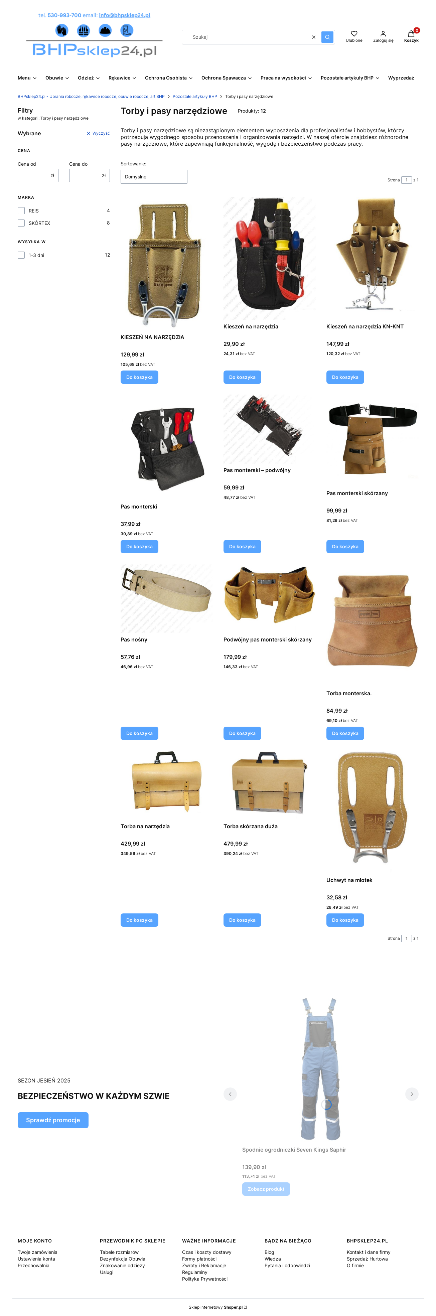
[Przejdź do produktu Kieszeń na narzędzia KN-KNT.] (372, 258)
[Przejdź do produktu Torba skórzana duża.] (270, 785)
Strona (394, 179)
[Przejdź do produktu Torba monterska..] (372, 625)
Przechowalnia (33, 1265)
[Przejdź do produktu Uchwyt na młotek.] (372, 812)
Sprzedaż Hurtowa (367, 1259)
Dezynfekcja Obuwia (122, 1259)
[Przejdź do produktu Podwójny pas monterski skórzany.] (270, 598)
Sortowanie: (133, 163)
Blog (269, 1252)
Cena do (78, 164)
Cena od (27, 164)
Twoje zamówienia (37, 1252)
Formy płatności (199, 1259)
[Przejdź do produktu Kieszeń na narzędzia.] (270, 258)
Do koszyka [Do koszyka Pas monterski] (139, 546)
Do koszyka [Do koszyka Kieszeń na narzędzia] (242, 377)
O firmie (355, 1265)
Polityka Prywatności (205, 1279)
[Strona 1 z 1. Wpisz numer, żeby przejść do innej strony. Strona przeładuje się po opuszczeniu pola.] (406, 180)
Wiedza (273, 1259)
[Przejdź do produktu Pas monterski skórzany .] (372, 441)
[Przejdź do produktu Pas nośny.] (167, 598)
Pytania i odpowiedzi (287, 1265)
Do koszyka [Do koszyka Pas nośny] (139, 733)
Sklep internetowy (216, 1307)
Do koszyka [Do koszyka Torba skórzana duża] (242, 920)
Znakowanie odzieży (122, 1265)
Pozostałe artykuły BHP (195, 96)
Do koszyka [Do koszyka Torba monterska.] (345, 733)
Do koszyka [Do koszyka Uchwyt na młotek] (345, 920)
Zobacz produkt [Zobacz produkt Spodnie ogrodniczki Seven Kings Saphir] (266, 1189)
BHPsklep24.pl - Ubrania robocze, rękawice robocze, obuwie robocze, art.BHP (91, 96)
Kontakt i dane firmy (369, 1252)
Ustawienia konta (36, 1259)
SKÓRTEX (39, 223)
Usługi (106, 1272)
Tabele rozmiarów (119, 1252)
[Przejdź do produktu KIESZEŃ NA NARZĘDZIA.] (167, 264)
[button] (327, 37)
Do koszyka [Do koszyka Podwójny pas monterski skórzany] (242, 733)
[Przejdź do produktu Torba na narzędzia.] (167, 785)
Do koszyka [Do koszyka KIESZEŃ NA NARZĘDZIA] (139, 377)
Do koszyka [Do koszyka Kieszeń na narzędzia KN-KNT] (345, 377)
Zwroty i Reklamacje (204, 1265)
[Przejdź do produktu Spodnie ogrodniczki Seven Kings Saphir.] (321, 1068)
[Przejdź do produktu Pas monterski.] (167, 447)
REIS (34, 210)
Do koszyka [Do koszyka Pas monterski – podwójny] (242, 546)
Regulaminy (194, 1272)
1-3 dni (36, 255)
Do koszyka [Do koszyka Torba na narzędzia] (139, 920)
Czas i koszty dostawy (207, 1252)
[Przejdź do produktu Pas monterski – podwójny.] (270, 429)
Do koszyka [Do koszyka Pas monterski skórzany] (345, 546)
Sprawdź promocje (53, 1120)
